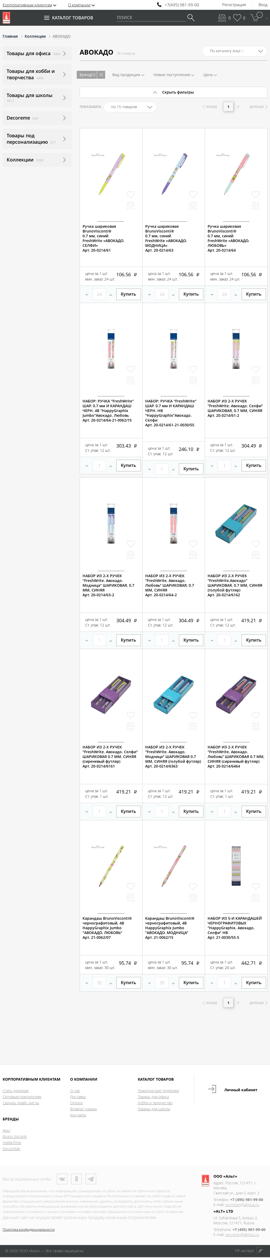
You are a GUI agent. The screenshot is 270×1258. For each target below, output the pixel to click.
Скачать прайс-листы (21, 1103)
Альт (6, 1131)
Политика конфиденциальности (29, 1230)
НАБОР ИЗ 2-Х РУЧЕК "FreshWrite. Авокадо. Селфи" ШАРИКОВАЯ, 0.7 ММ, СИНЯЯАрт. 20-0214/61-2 (235, 408)
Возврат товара (83, 1109)
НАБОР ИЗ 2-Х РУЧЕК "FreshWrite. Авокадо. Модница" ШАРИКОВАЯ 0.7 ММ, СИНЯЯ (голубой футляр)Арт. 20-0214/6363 (173, 757)
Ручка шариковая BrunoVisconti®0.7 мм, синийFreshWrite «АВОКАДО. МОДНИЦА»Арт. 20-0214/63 (166, 238)
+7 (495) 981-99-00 (246, 1200)
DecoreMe (11, 1149)
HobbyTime (12, 1143)
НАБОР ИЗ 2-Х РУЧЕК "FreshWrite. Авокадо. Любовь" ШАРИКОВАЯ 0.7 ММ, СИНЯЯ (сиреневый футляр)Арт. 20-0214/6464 (236, 757)
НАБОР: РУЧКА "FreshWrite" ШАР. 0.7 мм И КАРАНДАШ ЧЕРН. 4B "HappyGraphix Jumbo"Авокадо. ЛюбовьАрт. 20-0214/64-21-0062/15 (108, 411)
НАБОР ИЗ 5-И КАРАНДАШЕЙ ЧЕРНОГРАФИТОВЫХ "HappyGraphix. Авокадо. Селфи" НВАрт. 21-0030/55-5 (235, 928)
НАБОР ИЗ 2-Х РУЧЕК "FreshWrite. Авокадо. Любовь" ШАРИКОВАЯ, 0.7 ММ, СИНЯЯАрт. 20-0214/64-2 (169, 585)
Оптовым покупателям (22, 1097)
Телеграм (90, 1179)
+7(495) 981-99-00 (182, 5)
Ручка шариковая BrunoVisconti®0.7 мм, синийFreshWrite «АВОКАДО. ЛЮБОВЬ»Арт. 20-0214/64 (228, 238)
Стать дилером (15, 1091)
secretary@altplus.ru (242, 1205)
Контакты (78, 1115)
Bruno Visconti (15, 1137)
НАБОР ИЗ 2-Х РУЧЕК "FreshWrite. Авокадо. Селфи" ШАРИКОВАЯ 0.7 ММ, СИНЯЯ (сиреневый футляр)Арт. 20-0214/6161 (110, 757)
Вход (263, 5)
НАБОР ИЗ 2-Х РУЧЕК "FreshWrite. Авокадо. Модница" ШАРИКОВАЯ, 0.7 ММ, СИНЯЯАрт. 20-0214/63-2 (108, 585)
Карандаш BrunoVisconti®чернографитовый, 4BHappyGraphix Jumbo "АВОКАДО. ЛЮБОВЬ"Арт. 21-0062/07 (107, 928)
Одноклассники (76, 1179)
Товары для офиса (153, 1097)
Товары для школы (154, 1109)
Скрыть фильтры (178, 92)
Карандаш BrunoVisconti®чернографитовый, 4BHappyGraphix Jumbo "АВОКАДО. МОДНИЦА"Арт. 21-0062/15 (170, 928)
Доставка (77, 1097)
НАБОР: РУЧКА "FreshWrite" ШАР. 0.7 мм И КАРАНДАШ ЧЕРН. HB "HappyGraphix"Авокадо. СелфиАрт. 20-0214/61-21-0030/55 (170, 413)
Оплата (76, 1103)
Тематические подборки (158, 1091)
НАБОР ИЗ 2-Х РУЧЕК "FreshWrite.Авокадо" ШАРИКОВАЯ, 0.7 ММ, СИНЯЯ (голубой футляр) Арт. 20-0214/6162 (235, 585)
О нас (75, 1091)
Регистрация (234, 5)
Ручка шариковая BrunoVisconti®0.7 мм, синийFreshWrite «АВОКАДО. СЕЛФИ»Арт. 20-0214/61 (103, 238)
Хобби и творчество (155, 1103)
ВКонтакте (62, 1179)
